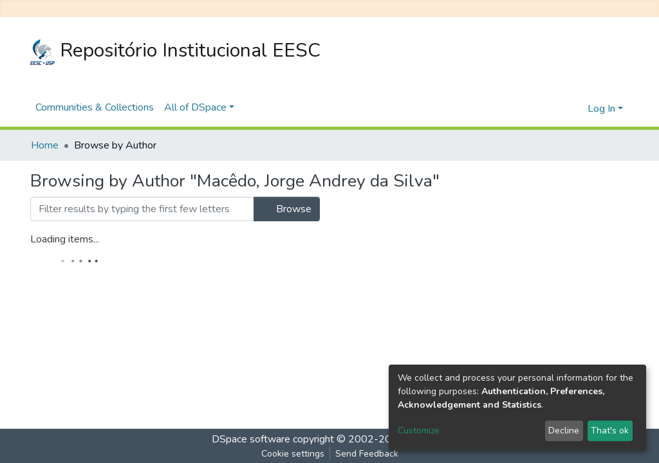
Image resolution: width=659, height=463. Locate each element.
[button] (574, 108)
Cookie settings (292, 454)
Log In (601, 109)
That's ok (610, 430)
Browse (286, 209)
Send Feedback (366, 454)
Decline (563, 430)
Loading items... (64, 239)
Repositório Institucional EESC (175, 51)
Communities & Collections (94, 107)
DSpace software (251, 439)
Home (45, 145)
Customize (419, 430)
